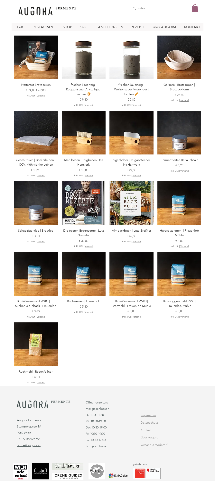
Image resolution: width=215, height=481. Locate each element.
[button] (195, 8)
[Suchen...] (147, 8)
